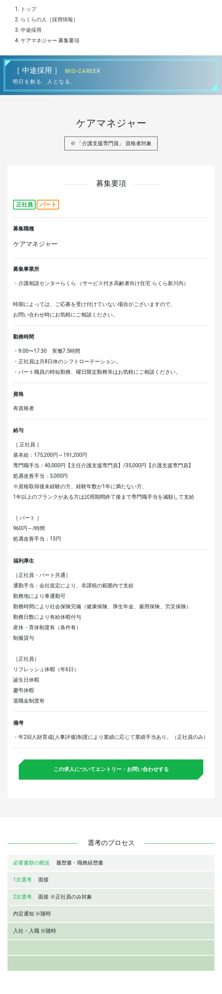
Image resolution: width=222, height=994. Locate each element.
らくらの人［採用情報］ (49, 19)
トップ (28, 9)
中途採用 (31, 30)
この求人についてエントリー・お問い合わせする (111, 769)
